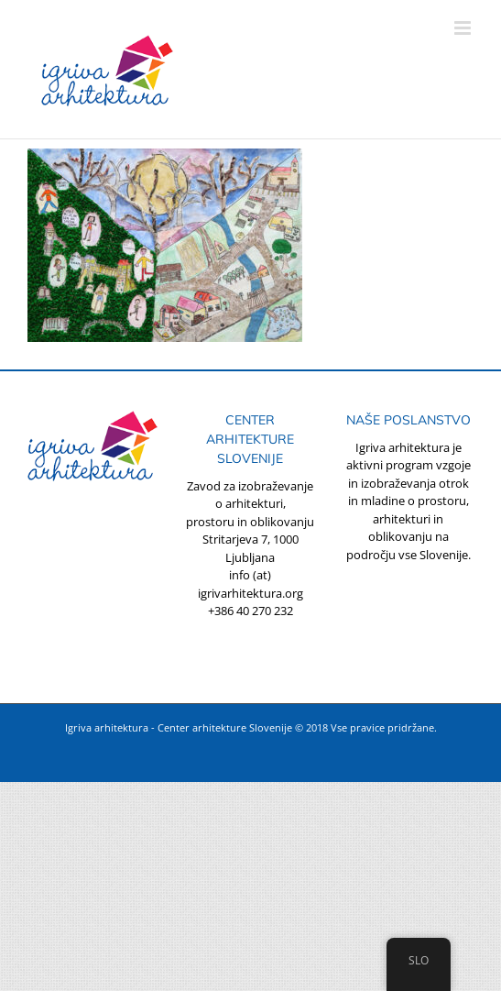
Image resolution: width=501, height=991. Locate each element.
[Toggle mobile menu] (464, 28)
